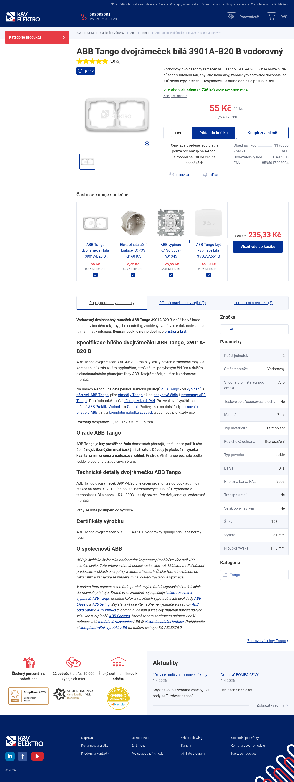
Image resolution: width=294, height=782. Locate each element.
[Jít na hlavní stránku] (112, 4)
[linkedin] (10, 757)
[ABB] (132, 33)
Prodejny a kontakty (184, 4)
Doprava (87, 738)
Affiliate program (193, 753)
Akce (162, 4)
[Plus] (188, 133)
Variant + (116, 407)
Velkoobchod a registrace (136, 4)
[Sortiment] (118, 669)
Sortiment (138, 745)
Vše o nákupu (211, 4)
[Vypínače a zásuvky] (112, 33)
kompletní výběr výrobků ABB (103, 627)
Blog (229, 4)
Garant (132, 407)
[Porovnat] (179, 175)
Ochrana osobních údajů (248, 745)
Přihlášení (280, 4)
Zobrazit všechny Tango (268, 641)
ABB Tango (170, 389)
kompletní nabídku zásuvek (131, 412)
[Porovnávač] (243, 16)
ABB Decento (119, 616)
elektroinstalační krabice (163, 621)
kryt (183, 331)
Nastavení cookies (243, 753)
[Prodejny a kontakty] (73, 669)
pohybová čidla (165, 395)
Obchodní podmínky (245, 738)
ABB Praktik (97, 407)
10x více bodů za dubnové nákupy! (180, 675)
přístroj (170, 331)
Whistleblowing (192, 738)
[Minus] (167, 133)
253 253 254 (100, 15)
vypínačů (194, 389)
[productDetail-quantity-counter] (177, 133)
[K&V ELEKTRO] (23, 17)
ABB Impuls (106, 610)
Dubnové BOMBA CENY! (240, 675)
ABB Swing (100, 604)
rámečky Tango (130, 395)
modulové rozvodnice (115, 621)
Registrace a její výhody (147, 753)
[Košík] (278, 16)
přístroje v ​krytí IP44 (139, 401)
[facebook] (22, 757)
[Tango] (145, 33)
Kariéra (241, 4)
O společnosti (260, 4)
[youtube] (37, 757)
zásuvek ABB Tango (92, 395)
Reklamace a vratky (94, 745)
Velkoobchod (140, 738)
